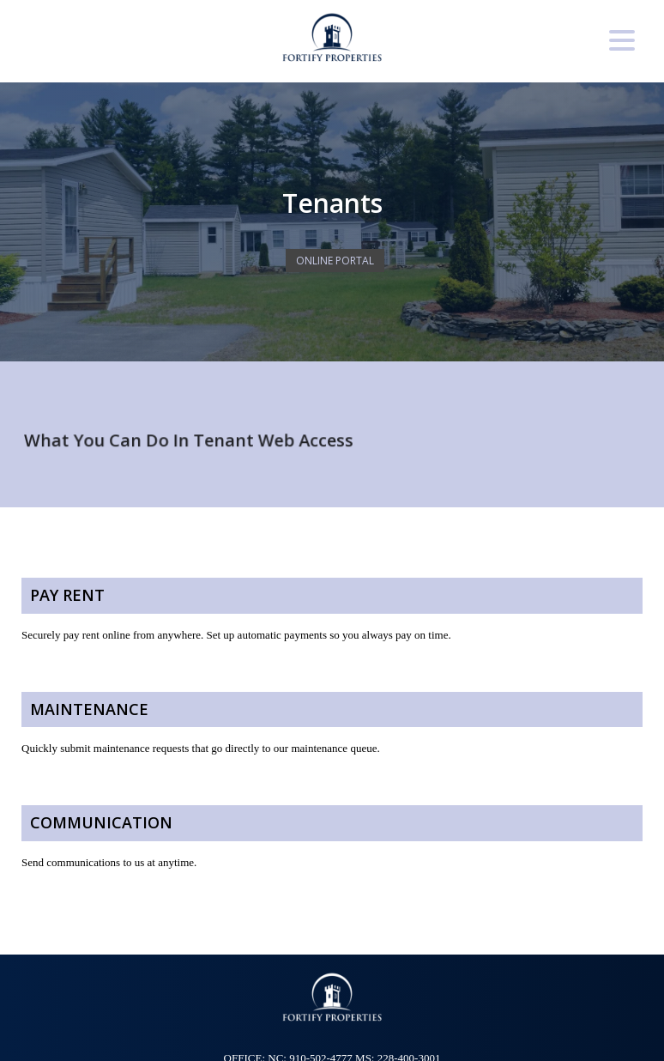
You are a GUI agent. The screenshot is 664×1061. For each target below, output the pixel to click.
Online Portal (335, 260)
